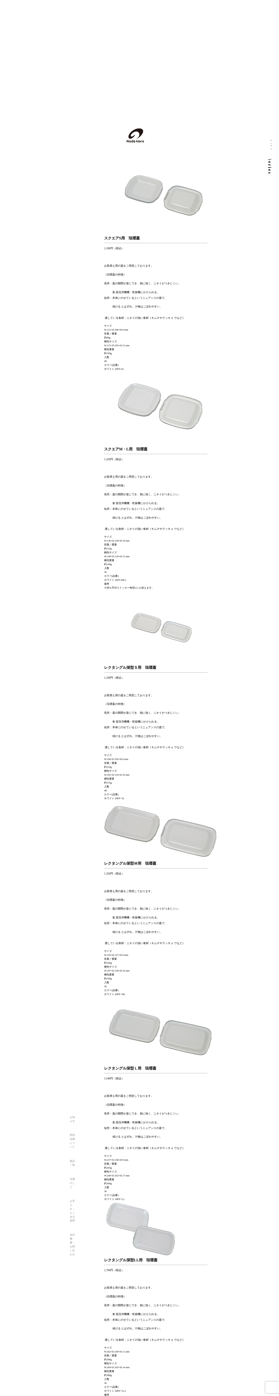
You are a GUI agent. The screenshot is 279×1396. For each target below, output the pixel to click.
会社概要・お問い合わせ (72, 1244)
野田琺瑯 (135, 135)
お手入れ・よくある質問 (72, 1211)
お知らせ (72, 1119)
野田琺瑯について (72, 1141)
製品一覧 (72, 1163)
